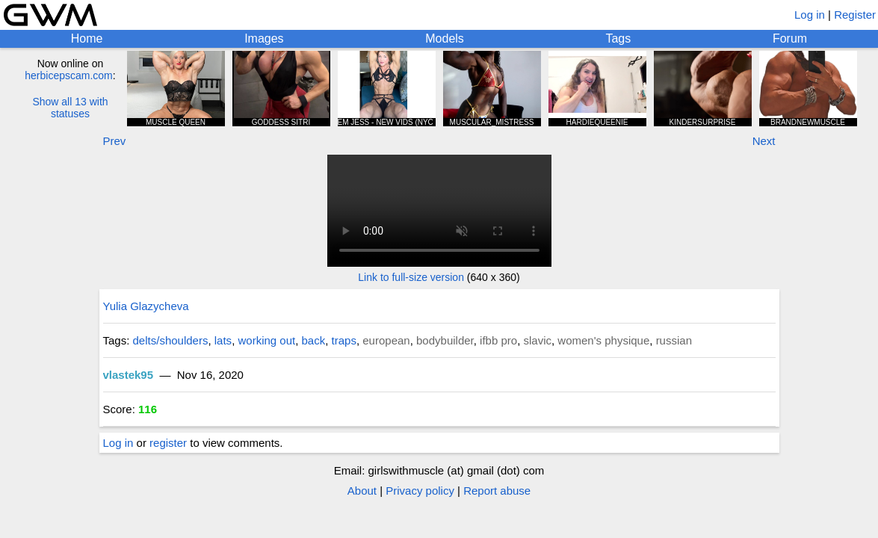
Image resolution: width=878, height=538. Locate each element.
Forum (790, 38)
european (385, 340)
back (314, 340)
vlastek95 (128, 374)
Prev (114, 140)
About (362, 490)
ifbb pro (498, 340)
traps (344, 340)
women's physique (603, 340)
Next (764, 140)
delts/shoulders (170, 340)
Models (444, 38)
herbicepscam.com (69, 75)
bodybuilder (445, 340)
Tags (618, 38)
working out (266, 340)
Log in (809, 14)
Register (855, 14)
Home (87, 38)
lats (223, 340)
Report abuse (497, 490)
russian (674, 340)
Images (263, 38)
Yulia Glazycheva (146, 306)
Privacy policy (420, 490)
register (168, 442)
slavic (537, 340)
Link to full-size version (411, 277)
